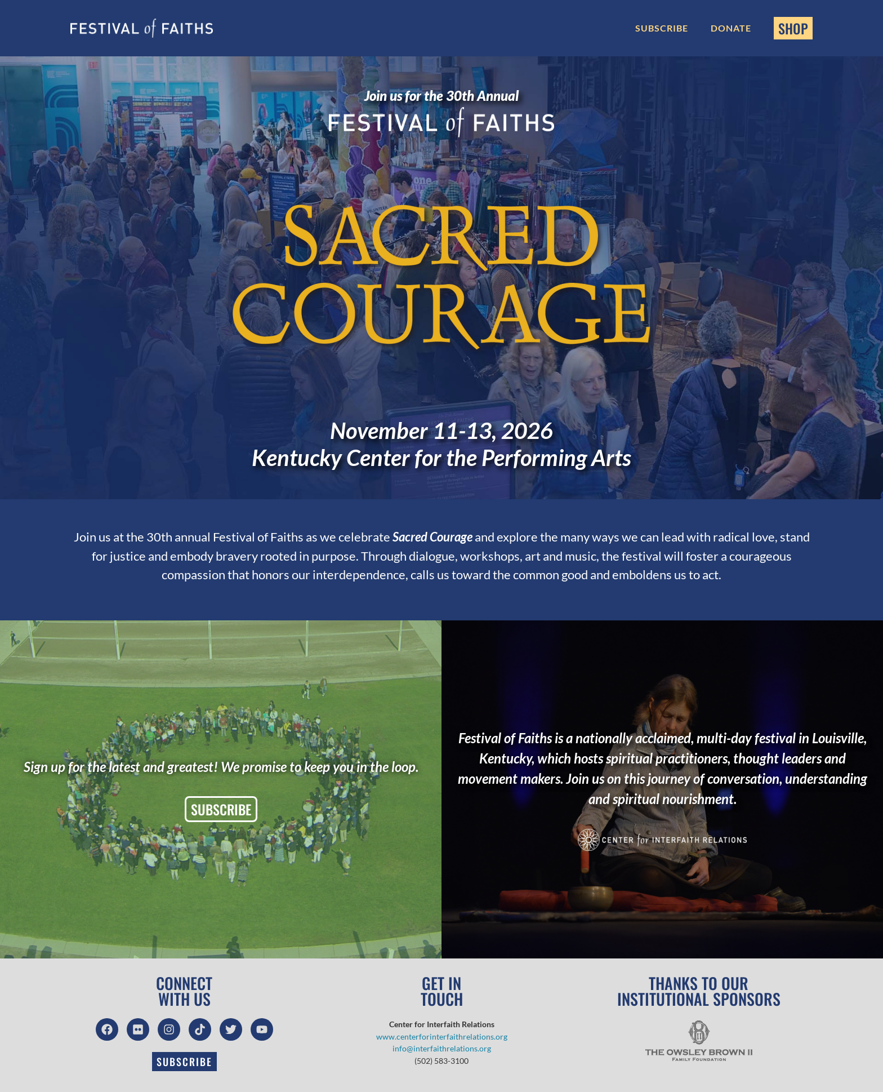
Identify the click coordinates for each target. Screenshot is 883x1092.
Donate (731, 28)
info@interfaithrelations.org (442, 1048)
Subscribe (661, 28)
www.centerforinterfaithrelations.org (441, 1036)
